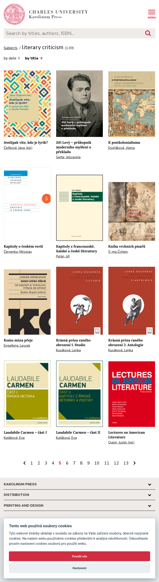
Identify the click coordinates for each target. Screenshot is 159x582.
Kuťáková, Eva (14, 438)
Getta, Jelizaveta (68, 157)
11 (106, 463)
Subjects (11, 48)
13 (126, 463)
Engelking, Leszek (17, 345)
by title (33, 58)
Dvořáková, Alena (121, 148)
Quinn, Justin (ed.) (121, 442)
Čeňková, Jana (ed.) (18, 148)
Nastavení (79, 568)
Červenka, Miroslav (18, 251)
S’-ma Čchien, (118, 251)
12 (116, 463)
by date (12, 58)
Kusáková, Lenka (68, 350)
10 (97, 463)
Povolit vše (79, 556)
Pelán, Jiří (63, 256)
